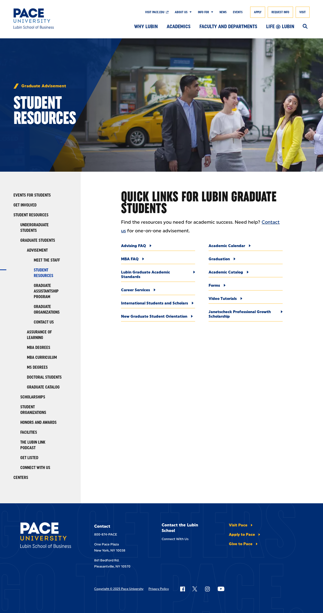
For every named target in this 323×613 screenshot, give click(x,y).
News (223, 12)
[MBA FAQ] (158, 260)
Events (238, 12)
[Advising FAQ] (158, 247)
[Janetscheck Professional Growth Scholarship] (246, 315)
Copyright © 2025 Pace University (118, 589)
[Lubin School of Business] (43, 18)
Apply (257, 12)
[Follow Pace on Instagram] (207, 589)
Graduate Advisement (43, 86)
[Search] (305, 27)
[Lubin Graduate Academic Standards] (158, 276)
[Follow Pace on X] (194, 589)
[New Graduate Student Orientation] (158, 317)
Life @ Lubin (280, 26)
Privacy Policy (158, 589)
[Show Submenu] (190, 12)
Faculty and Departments (228, 26)
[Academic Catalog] (246, 273)
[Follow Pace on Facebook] (182, 589)
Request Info (280, 12)
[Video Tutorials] (246, 300)
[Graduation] (246, 260)
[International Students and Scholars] (158, 304)
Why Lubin (146, 26)
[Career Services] (158, 291)
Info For (203, 12)
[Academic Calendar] (246, 247)
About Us (181, 12)
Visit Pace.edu (154, 12)
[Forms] (246, 287)
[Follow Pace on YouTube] (221, 589)
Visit (302, 12)
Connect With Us (175, 539)
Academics (179, 26)
